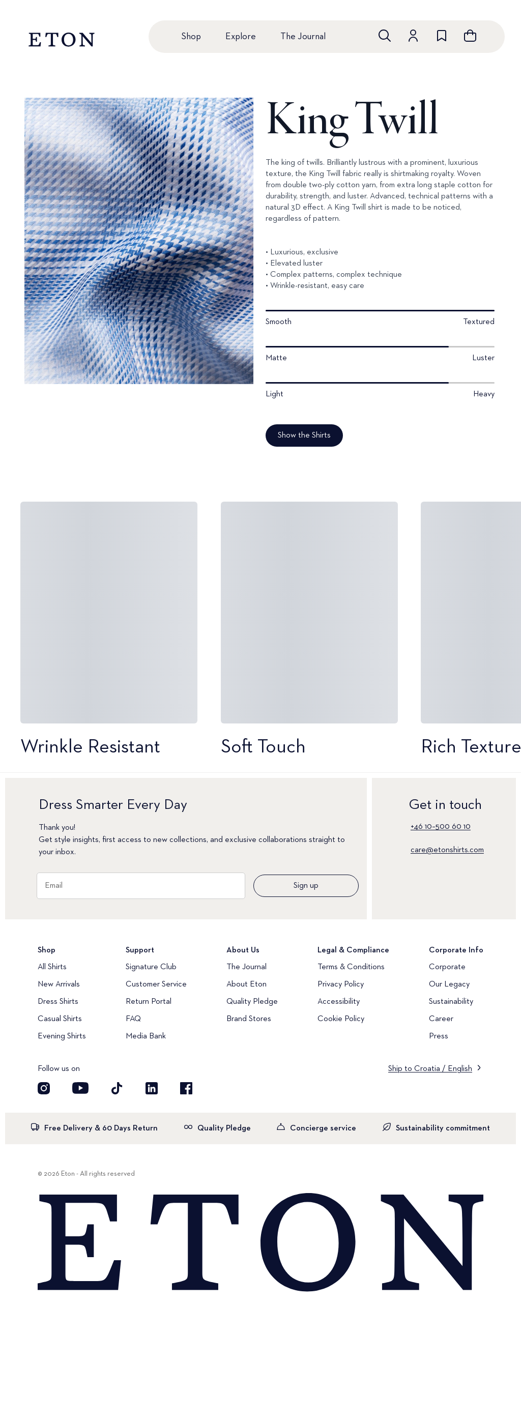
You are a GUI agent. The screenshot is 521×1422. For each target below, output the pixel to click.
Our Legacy (449, 984)
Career (441, 1019)
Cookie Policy (340, 1019)
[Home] (260, 1243)
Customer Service (156, 984)
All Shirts (52, 967)
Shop (191, 36)
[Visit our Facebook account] (186, 1088)
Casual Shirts (60, 1019)
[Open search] (385, 36)
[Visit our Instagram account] (44, 1088)
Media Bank (146, 1036)
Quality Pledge (252, 1002)
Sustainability (451, 1002)
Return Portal (148, 1002)
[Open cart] (470, 36)
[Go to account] (413, 36)
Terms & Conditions (351, 967)
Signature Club (151, 967)
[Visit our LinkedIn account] (152, 1088)
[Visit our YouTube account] (80, 1088)
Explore (240, 36)
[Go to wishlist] (442, 36)
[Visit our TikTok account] (117, 1088)
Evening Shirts (62, 1036)
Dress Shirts (58, 1002)
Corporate (447, 967)
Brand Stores (248, 1019)
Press (438, 1036)
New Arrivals (59, 984)
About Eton (246, 984)
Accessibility (338, 1002)
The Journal (303, 36)
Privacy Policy (340, 984)
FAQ (133, 1019)
